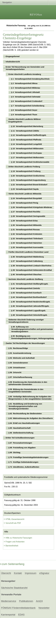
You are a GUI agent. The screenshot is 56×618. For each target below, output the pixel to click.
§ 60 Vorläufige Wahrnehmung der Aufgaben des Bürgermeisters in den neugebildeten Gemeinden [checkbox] (30, 398)
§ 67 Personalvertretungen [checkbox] (20, 443)
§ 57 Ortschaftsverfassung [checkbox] (20, 377)
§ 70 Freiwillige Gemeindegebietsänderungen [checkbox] (28, 457)
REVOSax (36, 14)
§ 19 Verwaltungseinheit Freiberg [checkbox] (25, 171)
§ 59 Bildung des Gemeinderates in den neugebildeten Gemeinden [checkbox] (25, 390)
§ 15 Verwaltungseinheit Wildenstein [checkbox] (27, 149)
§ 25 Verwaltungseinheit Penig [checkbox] (24, 203)
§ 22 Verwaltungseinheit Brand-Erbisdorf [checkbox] (29, 185)
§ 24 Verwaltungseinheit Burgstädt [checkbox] (26, 198)
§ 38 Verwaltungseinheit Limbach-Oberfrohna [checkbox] (31, 266)
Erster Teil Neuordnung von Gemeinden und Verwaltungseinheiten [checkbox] (25, 68)
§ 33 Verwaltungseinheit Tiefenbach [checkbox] (27, 239)
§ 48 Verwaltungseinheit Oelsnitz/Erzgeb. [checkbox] (29, 315)
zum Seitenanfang (12, 564)
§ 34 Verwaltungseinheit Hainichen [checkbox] (26, 243)
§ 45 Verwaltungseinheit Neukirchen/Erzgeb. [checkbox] (30, 302)
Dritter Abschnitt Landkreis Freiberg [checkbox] (24, 167)
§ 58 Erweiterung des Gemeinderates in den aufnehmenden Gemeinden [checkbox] (27, 383)
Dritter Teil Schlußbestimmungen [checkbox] (20, 438)
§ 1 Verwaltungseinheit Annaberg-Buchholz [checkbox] (30, 79)
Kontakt (18, 573)
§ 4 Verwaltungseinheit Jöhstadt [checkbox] (25, 92)
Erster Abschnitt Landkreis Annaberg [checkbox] (24, 74)
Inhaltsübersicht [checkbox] (13, 62)
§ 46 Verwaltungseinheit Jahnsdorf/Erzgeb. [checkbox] (30, 306)
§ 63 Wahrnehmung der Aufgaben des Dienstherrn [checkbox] (30, 418)
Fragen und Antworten (14, 542)
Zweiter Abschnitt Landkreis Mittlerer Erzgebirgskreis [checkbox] (24, 120)
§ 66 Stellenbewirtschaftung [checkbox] (20, 433)
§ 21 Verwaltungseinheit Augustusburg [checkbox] (28, 180)
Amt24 (39, 601)
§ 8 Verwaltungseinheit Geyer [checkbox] (24, 110)
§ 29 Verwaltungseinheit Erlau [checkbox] (24, 221)
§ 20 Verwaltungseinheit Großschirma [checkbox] (28, 176)
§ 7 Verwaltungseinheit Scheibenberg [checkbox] (27, 106)
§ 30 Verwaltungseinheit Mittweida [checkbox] (26, 225)
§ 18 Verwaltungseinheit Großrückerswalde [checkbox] (30, 162)
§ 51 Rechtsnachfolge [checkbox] (18, 348)
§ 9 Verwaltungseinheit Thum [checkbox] (24, 115)
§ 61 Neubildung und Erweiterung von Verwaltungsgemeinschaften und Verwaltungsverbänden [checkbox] (25, 406)
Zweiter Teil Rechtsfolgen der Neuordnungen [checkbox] (25, 343)
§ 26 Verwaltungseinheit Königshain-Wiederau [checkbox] (31, 207)
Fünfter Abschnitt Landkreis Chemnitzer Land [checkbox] (28, 252)
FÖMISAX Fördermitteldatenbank (18, 608)
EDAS (21, 614)
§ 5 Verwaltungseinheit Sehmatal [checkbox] (25, 97)
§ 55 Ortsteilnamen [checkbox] (16, 368)
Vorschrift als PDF (12, 523)
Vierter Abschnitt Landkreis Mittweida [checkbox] (24, 194)
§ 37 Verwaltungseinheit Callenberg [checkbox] (27, 261)
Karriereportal (8, 614)
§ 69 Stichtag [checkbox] (14, 452)
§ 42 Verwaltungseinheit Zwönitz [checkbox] (25, 288)
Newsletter (44, 608)
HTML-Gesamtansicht (14, 519)
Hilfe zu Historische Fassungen (18, 538)
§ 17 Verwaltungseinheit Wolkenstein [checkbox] (27, 158)
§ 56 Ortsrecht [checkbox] (14, 372)
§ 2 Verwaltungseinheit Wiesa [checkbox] (24, 83)
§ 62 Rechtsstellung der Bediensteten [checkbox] (25, 414)
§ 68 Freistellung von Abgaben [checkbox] (22, 448)
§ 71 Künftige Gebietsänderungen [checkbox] (23, 462)
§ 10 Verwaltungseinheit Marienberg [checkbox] (27, 126)
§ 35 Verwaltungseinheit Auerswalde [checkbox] (27, 247)
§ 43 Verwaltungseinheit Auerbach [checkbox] (26, 293)
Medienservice (8, 601)
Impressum (30, 573)
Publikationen (26, 601)
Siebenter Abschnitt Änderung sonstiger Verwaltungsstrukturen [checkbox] (26, 321)
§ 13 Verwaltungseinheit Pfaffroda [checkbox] (26, 140)
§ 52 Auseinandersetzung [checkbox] (19, 353)
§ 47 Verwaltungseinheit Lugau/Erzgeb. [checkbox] (28, 311)
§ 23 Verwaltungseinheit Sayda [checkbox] (25, 189)
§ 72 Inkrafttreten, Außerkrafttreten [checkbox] (23, 467)
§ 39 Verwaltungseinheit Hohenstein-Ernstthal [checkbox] (31, 270)
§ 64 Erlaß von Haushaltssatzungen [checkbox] (24, 423)
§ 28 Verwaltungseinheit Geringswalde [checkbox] (28, 216)
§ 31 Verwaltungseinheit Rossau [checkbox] (25, 230)
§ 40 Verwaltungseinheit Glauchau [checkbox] (26, 274)
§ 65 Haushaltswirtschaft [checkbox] (19, 428)
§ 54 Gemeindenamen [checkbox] (18, 363)
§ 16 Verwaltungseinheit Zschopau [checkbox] (26, 153)
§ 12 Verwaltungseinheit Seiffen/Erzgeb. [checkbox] (28, 135)
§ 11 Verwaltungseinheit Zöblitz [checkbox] (25, 131)
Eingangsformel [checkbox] (13, 56)
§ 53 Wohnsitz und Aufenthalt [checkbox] (21, 358)
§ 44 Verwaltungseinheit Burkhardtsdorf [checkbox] (28, 297)
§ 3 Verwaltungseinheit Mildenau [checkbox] (25, 88)
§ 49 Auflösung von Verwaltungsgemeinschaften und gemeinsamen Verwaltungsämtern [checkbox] (32, 329)
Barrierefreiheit (11, 546)
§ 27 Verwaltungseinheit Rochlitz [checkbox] (25, 212)
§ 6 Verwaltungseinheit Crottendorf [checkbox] (26, 101)
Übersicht (6, 573)
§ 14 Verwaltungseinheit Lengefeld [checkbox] (26, 144)
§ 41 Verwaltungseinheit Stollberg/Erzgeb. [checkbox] (29, 284)
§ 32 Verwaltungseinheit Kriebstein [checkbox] (26, 234)
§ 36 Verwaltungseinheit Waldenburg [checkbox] (27, 257)
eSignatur (44, 573)
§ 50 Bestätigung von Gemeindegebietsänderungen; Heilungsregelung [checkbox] (32, 337)
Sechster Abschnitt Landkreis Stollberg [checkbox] (25, 279)
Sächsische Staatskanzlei (14, 587)
